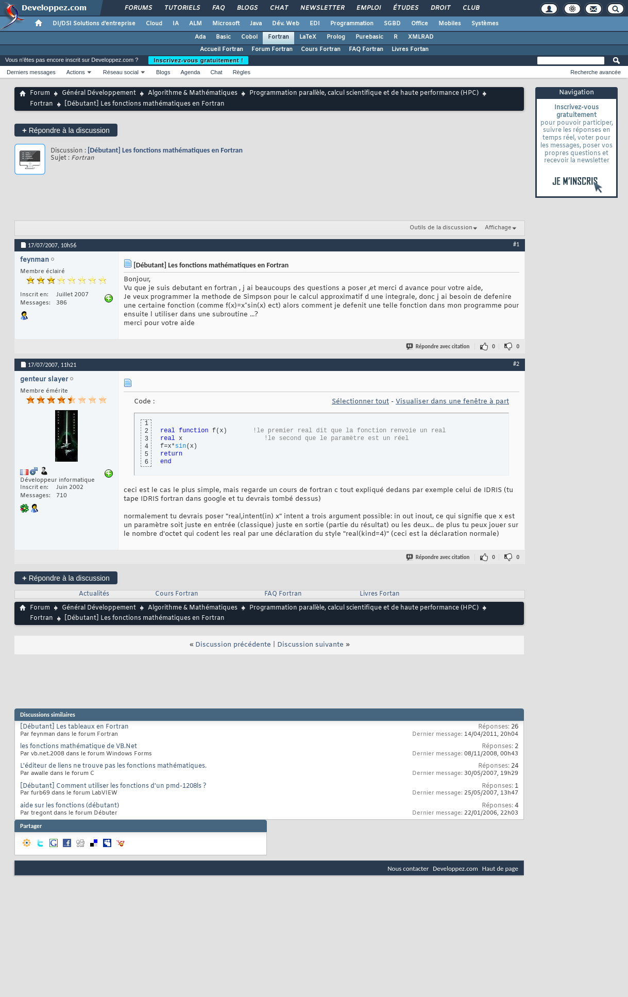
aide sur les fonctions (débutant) (69, 806)
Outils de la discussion (441, 227)
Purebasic (369, 37)
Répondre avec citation (438, 346)
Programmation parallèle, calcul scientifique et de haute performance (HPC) (364, 93)
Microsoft (226, 23)
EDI (315, 23)
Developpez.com (455, 868)
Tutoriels (181, 8)
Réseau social (121, 72)
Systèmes (485, 23)
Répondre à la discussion (66, 130)
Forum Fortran (272, 49)
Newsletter (322, 8)
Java (256, 23)
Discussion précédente (233, 644)
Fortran (278, 37)
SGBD (392, 23)
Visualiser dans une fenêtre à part (452, 401)
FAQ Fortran (366, 49)
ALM (195, 23)
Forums (137, 8)
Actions (75, 72)
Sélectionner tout (360, 401)
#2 (516, 363)
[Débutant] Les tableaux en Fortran (74, 727)
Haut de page (500, 868)
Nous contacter (408, 868)
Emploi (368, 8)
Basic (223, 37)
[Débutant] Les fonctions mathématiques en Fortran (165, 150)
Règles (241, 72)
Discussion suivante (310, 644)
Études (405, 8)
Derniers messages (31, 72)
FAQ (218, 8)
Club (470, 8)
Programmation (352, 23)
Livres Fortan (410, 49)
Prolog (336, 37)
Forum (40, 93)
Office (419, 23)
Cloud (154, 23)
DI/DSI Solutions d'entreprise (94, 23)
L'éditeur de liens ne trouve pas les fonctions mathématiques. (113, 766)
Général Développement (99, 93)
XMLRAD (421, 37)
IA (176, 23)
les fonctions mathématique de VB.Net (78, 746)
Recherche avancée (595, 72)
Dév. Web (285, 23)
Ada (200, 37)
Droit (440, 8)
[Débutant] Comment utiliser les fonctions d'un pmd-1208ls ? (113, 786)
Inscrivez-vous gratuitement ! (198, 60)
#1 (516, 244)
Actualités (94, 594)
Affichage (498, 227)
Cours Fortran (321, 49)
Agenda (190, 72)
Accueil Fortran (221, 49)
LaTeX (307, 37)
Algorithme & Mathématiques (192, 93)
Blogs (246, 8)
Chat (278, 8)
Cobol (249, 37)
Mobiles (449, 23)
